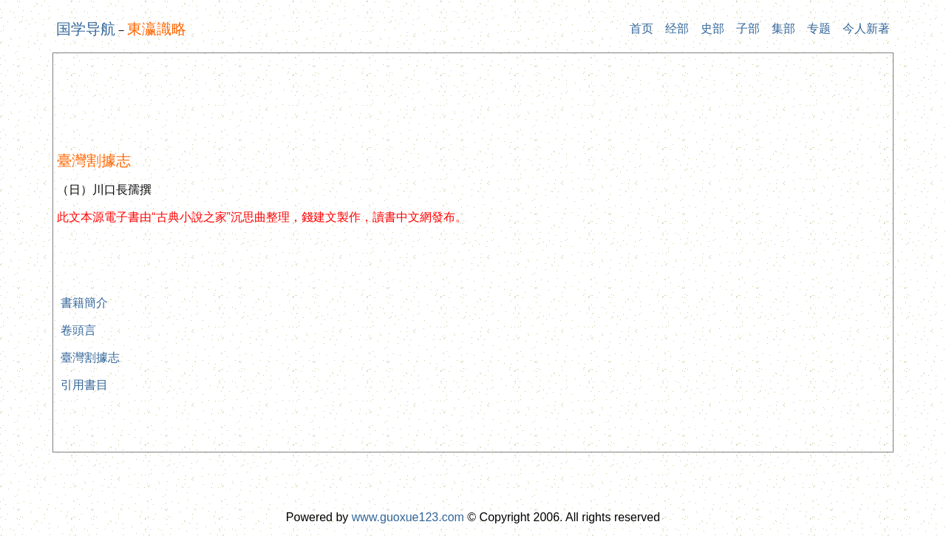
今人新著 (866, 28)
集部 (783, 28)
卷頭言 (78, 330)
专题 (819, 28)
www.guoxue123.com (408, 517)
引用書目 (84, 385)
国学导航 (85, 29)
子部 (748, 28)
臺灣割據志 (90, 357)
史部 (712, 28)
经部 (677, 28)
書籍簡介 (84, 302)
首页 (641, 28)
